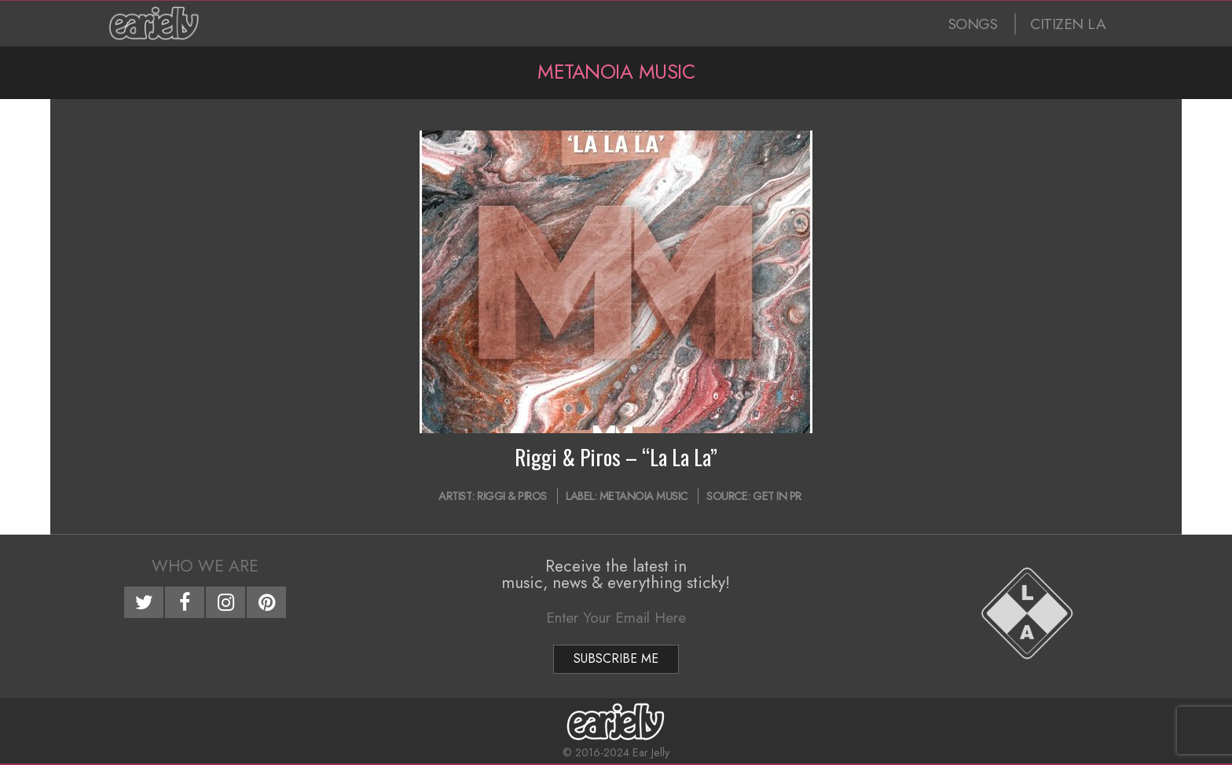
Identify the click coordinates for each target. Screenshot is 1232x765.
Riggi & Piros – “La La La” (616, 457)
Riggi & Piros (512, 496)
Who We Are (205, 566)
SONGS (973, 24)
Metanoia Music (644, 496)
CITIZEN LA (1068, 24)
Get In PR (777, 496)
